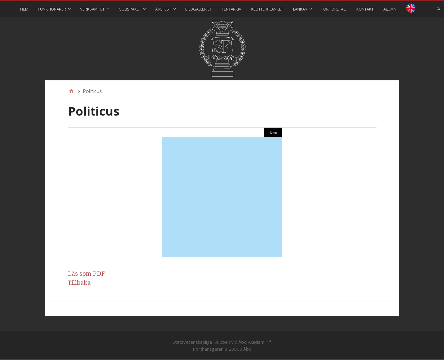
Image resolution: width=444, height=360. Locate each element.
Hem (24, 9)
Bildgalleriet (198, 9)
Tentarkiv (231, 9)
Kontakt (365, 9)
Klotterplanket (267, 9)
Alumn (389, 9)
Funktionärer (52, 9)
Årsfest (163, 9)
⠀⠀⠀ (410, 9)
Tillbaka (79, 282)
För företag (333, 9)
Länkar (300, 9)
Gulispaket (130, 9)
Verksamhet (92, 9)
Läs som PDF (86, 273)
